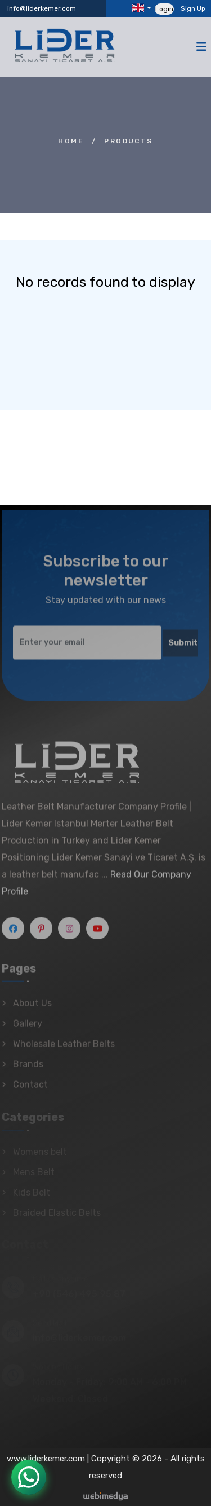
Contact (30, 1088)
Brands (28, 1067)
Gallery (27, 1027)
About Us (32, 1006)
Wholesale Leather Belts (64, 1047)
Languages (138, 7)
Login (164, 9)
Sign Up (193, 8)
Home (71, 141)
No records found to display (105, 282)
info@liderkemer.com (41, 8)
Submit (183, 647)
